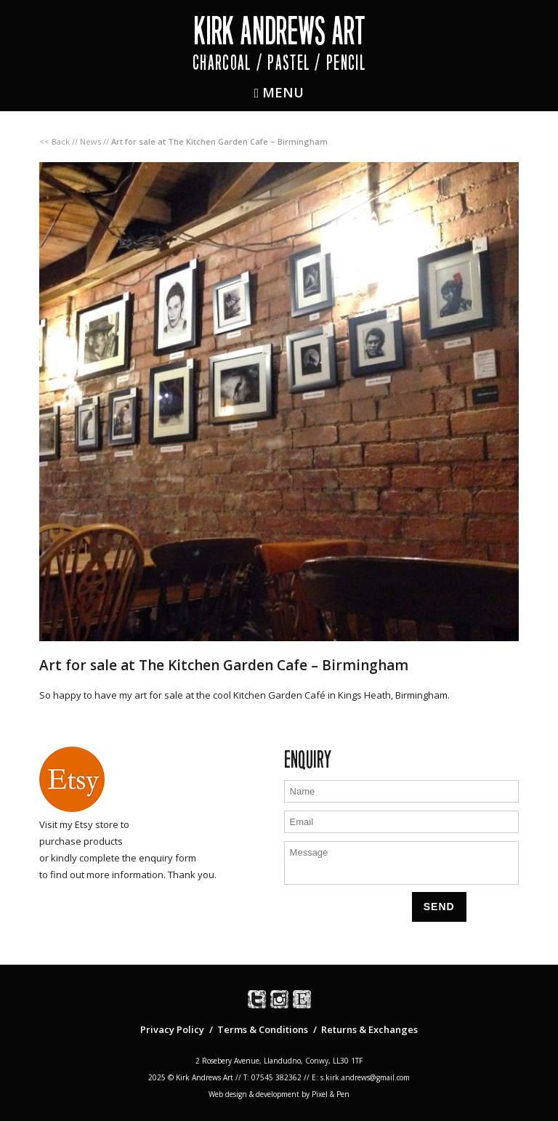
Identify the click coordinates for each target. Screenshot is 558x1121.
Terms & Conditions (262, 1029)
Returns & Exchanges (369, 1029)
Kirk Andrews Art (279, 31)
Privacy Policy (172, 1029)
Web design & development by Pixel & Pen (279, 1094)
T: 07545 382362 (272, 1077)
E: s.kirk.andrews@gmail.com (361, 1077)
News (90, 141)
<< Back (54, 141)
